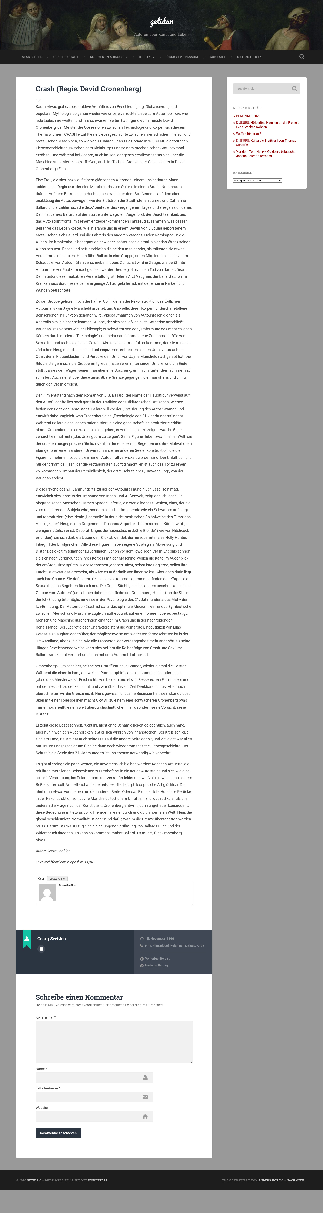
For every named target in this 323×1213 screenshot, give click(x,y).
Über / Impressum (182, 61)
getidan (161, 22)
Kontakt (218, 61)
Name (41, 1087)
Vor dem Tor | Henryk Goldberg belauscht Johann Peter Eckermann (265, 158)
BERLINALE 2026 (248, 120)
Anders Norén (271, 1203)
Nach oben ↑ (297, 1203)
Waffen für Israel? (248, 138)
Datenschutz (249, 61)
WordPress (97, 1203)
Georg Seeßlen (67, 889)
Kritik (145, 61)
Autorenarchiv (41, 952)
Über (41, 882)
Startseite (32, 61)
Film (148, 950)
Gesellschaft (66, 61)
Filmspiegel (161, 950)
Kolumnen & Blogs (106, 61)
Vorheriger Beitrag (158, 966)
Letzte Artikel (57, 882)
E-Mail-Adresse (48, 1108)
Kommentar (46, 1025)
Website (42, 1129)
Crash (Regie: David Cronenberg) (102, 92)
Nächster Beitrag (157, 974)
